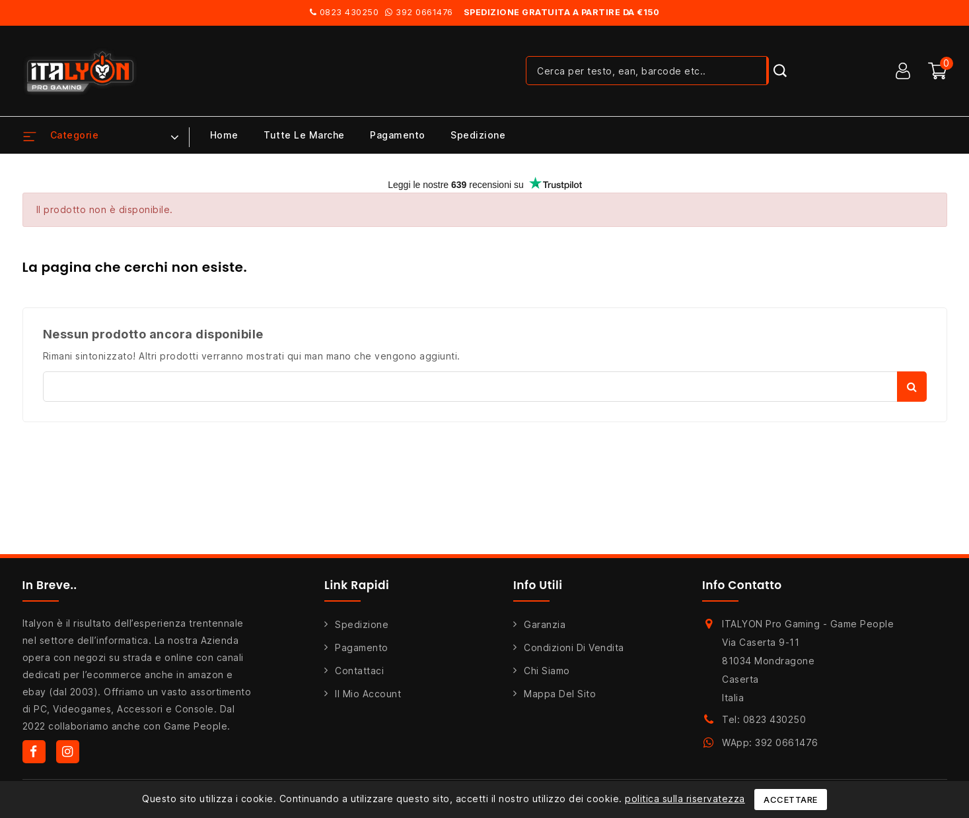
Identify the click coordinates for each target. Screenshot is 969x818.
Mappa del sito (560, 693)
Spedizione (477, 135)
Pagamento (397, 135)
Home (224, 135)
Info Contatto (742, 585)
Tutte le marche (304, 135)
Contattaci (359, 670)
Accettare (791, 799)
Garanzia (544, 624)
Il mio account (368, 693)
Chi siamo (547, 670)
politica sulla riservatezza (685, 798)
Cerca (912, 386)
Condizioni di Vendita (574, 647)
